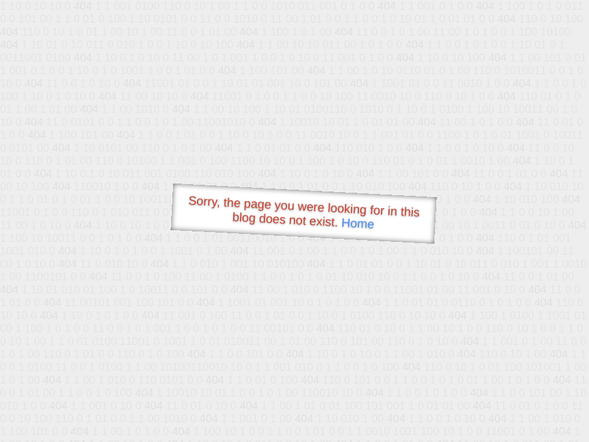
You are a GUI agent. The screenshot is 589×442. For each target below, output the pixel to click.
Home (357, 223)
